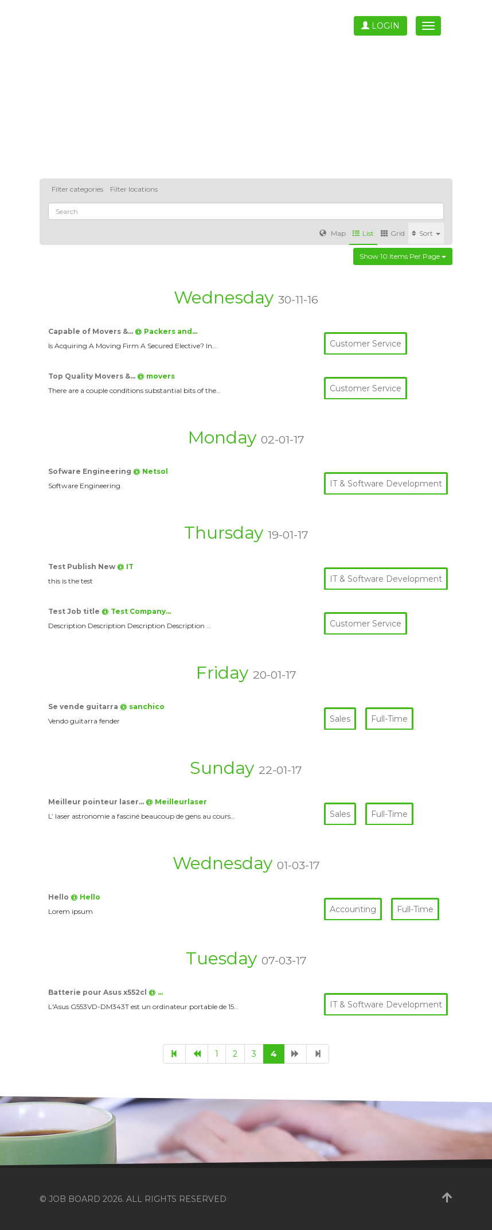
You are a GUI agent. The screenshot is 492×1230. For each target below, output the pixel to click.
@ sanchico (142, 706)
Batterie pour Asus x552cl (98, 992)
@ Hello (85, 897)
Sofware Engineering (90, 471)
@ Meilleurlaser (176, 801)
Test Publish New (82, 566)
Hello (59, 897)
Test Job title (74, 611)
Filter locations (134, 189)
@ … (156, 992)
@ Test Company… (136, 611)
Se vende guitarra (84, 706)
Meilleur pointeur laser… (97, 801)
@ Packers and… (166, 331)
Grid (393, 233)
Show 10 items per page (403, 256)
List (363, 233)
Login (380, 26)
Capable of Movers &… (91, 331)
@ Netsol (150, 471)
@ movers (156, 376)
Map (332, 233)
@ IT (125, 566)
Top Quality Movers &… (92, 376)
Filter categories (77, 189)
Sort (426, 233)
